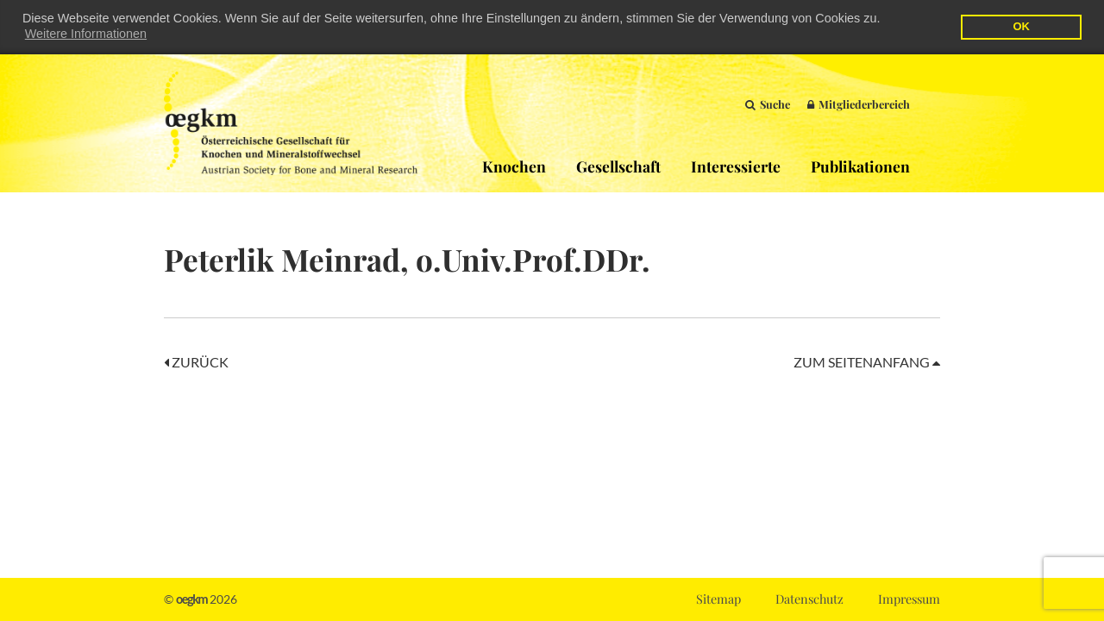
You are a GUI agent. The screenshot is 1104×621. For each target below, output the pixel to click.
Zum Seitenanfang (867, 362)
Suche (767, 104)
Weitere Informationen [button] (86, 34)
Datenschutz (809, 599)
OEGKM (290, 123)
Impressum (909, 599)
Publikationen (860, 166)
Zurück (196, 362)
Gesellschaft (618, 166)
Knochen (514, 166)
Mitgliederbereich (858, 104)
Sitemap (718, 599)
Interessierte (736, 166)
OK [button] (1021, 26)
